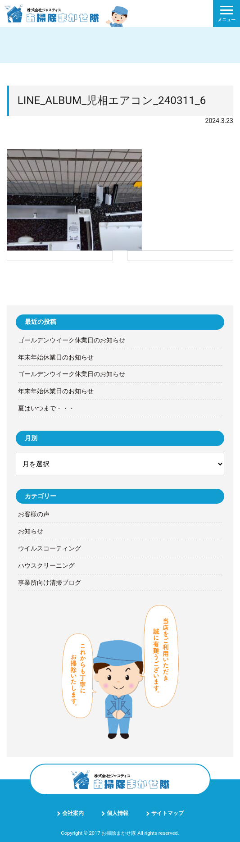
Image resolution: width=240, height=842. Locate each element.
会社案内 (73, 813)
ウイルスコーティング (49, 548)
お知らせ (30, 531)
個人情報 (117, 813)
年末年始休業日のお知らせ (56, 357)
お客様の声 (34, 514)
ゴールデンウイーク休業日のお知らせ (71, 340)
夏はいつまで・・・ (46, 408)
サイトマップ (167, 813)
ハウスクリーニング (46, 565)
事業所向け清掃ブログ (49, 582)
